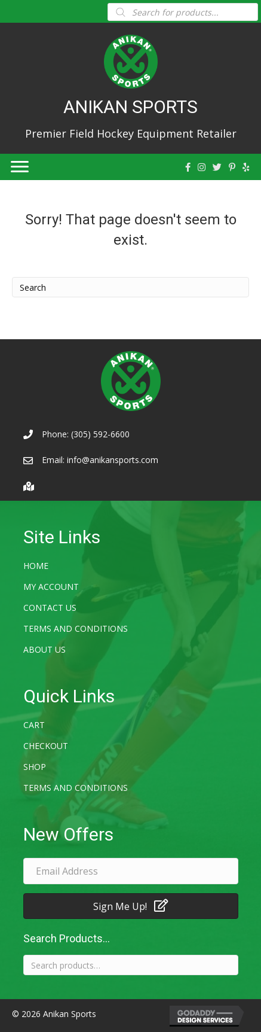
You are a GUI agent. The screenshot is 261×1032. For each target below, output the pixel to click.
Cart (34, 724)
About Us (44, 649)
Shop (34, 766)
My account (51, 586)
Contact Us (49, 607)
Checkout (45, 745)
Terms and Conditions (75, 628)
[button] (130, 906)
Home (35, 565)
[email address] (130, 871)
